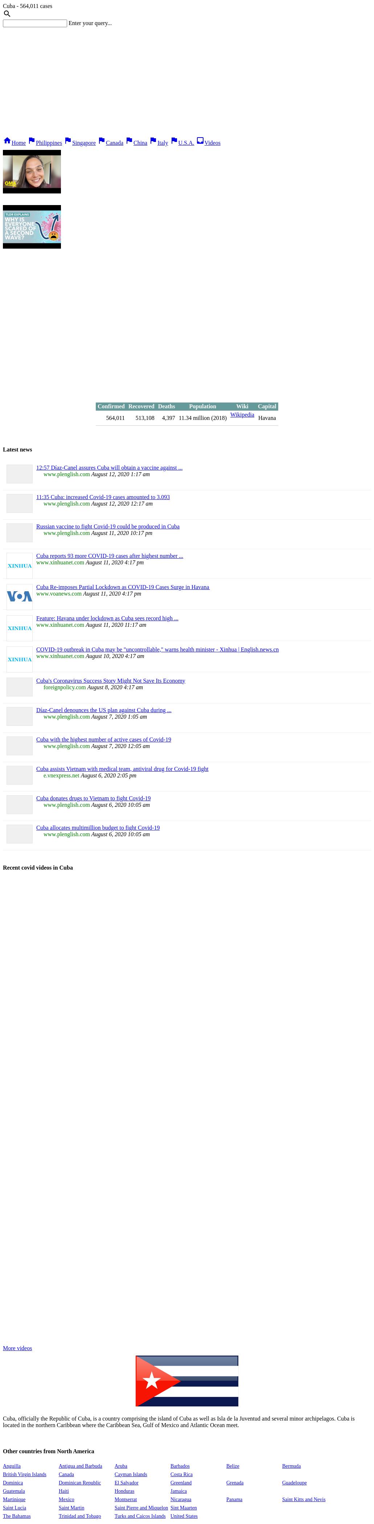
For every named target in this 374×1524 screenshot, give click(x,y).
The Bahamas (17, 1516)
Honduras (124, 1491)
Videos (208, 143)
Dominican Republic (80, 1483)
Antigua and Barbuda (80, 1466)
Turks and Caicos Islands (140, 1516)
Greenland (181, 1483)
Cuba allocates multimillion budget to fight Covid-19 (98, 828)
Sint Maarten (183, 1508)
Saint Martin (71, 1508)
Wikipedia (242, 415)
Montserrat (126, 1499)
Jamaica (178, 1491)
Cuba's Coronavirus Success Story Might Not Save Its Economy (110, 681)
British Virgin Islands (24, 1474)
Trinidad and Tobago (80, 1516)
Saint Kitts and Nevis (303, 1499)
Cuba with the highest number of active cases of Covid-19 (103, 739)
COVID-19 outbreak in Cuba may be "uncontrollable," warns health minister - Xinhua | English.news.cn (157, 649)
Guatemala (14, 1491)
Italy (158, 143)
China (136, 143)
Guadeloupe (294, 1483)
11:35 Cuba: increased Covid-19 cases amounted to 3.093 (103, 497)
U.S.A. (182, 143)
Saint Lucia (14, 1508)
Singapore (79, 143)
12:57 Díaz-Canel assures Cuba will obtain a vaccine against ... (109, 468)
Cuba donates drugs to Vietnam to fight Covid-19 (93, 798)
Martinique (14, 1499)
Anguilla (12, 1466)
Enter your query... (90, 23)
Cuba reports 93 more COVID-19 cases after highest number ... (109, 556)
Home (14, 143)
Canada (110, 143)
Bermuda (291, 1466)
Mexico (66, 1499)
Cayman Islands (131, 1474)
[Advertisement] (187, 81)
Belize (232, 1466)
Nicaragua (181, 1499)
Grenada (234, 1483)
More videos (17, 1348)
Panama (234, 1499)
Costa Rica (181, 1474)
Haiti (64, 1491)
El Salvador (127, 1483)
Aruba (121, 1466)
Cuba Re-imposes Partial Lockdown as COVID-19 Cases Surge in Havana (123, 587)
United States (184, 1516)
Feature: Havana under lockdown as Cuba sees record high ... (107, 618)
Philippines (44, 143)
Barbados (180, 1466)
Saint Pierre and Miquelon (141, 1508)
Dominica (13, 1483)
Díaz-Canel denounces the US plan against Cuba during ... (104, 710)
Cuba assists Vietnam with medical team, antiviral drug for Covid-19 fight (122, 769)
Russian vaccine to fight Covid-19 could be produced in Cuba (108, 526)
